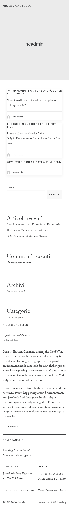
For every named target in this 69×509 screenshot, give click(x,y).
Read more (13, 427)
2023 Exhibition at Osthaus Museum (34, 162)
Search (10, 187)
